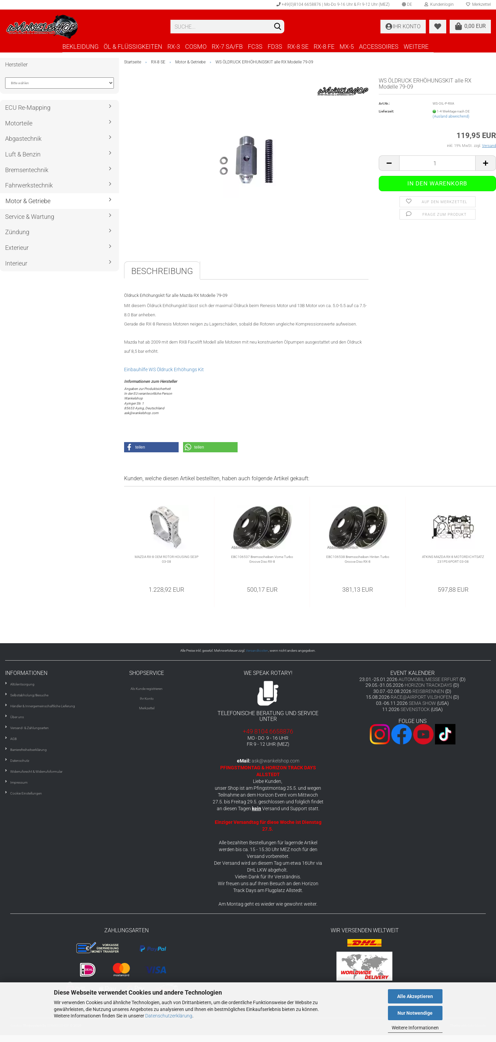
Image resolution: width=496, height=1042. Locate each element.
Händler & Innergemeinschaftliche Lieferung (42, 706)
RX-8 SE (298, 46)
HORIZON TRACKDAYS (428, 685)
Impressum (19, 782)
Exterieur (17, 247)
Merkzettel (146, 708)
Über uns (17, 717)
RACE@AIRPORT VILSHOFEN (422, 697)
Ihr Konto (147, 698)
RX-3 (173, 46)
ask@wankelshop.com (275, 761)
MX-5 (347, 46)
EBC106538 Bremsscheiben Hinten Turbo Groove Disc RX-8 (357, 559)
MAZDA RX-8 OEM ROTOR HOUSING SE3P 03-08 (166, 559)
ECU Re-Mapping (27, 107)
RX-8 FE (324, 46)
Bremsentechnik (26, 169)
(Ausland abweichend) (451, 116)
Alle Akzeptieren (415, 996)
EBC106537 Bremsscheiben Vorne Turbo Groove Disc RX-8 (262, 559)
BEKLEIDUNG (80, 46)
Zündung (17, 232)
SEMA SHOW (422, 703)
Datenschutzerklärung (168, 1015)
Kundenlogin (439, 4)
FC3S (255, 46)
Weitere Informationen (415, 1027)
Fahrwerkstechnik (29, 185)
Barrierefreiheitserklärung (28, 750)
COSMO (196, 46)
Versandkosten (257, 650)
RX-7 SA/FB (227, 46)
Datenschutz (19, 760)
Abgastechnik (23, 138)
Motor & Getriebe (27, 201)
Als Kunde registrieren (147, 689)
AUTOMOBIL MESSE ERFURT (429, 679)
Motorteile (18, 123)
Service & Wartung (29, 216)
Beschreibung (162, 271)
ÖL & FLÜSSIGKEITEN (133, 46)
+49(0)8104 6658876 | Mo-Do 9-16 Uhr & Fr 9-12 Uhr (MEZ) (333, 4)
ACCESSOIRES (379, 46)
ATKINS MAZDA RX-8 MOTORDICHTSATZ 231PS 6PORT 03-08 (453, 559)
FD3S (275, 46)
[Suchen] (277, 27)
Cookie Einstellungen (26, 793)
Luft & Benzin (23, 154)
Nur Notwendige (415, 1013)
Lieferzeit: (386, 111)
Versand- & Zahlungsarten (29, 728)
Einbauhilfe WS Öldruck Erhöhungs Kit (164, 369)
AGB (13, 739)
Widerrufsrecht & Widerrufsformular (36, 771)
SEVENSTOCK (415, 709)
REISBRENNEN (428, 691)
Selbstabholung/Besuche (29, 695)
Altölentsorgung (22, 684)
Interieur (16, 263)
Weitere (416, 46)
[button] (151, 447)
